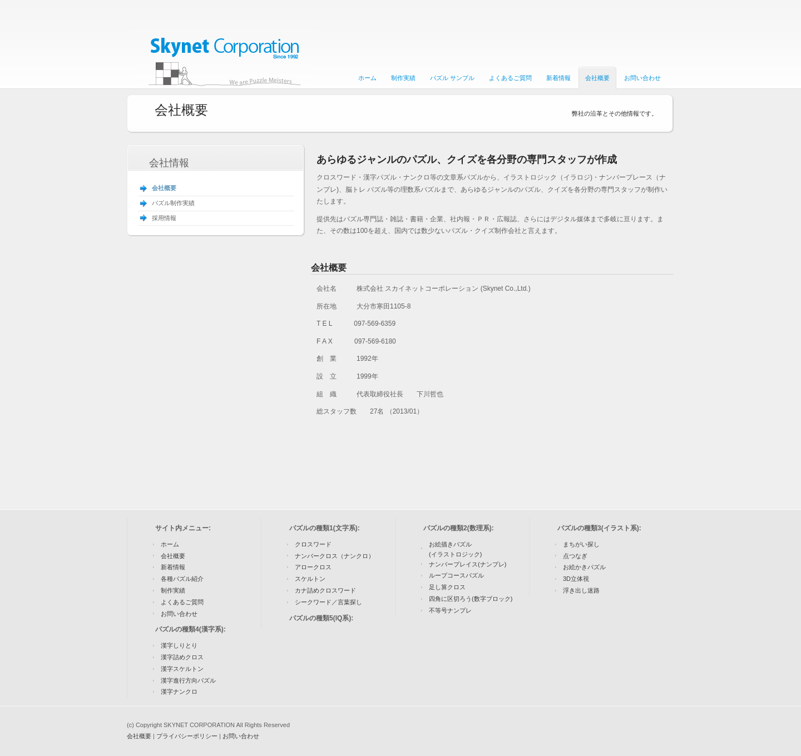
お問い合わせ (179, 613)
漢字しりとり (179, 645)
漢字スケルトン (182, 668)
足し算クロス (447, 587)
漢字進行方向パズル (188, 680)
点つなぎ (575, 556)
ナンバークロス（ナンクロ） (334, 556)
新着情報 (173, 567)
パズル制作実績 (173, 203)
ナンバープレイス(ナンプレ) (467, 564)
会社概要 (164, 188)
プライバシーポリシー (186, 736)
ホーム (170, 544)
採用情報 (164, 218)
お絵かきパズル (584, 567)
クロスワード (313, 544)
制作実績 (173, 590)
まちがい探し (581, 544)
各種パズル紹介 (182, 578)
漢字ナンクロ (179, 691)
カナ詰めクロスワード (325, 590)
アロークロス (313, 567)
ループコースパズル (456, 575)
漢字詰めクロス (182, 657)
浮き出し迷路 (581, 590)
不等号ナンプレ (450, 610)
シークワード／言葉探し (328, 602)
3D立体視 (576, 578)
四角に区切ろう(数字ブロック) (470, 598)
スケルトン (310, 578)
